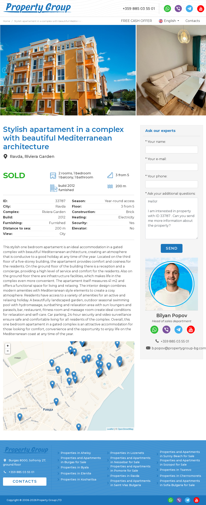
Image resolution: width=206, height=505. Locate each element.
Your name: (157, 142)
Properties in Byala (75, 467)
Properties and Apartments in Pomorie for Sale (130, 468)
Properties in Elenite (76, 473)
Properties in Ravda (124, 476)
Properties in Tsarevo (175, 470)
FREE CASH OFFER (136, 21)
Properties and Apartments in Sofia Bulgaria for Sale (180, 483)
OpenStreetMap (125, 429)
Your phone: (157, 176)
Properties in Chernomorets (180, 476)
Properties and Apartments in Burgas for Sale (81, 460)
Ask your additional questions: (171, 193)
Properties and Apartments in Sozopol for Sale (180, 462)
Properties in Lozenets (127, 453)
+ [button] (8, 346)
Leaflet (110, 429)
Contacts (193, 21)
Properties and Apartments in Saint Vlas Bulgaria (130, 483)
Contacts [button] (25, 481)
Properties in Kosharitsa (78, 479)
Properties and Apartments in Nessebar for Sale (130, 460)
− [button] (8, 351)
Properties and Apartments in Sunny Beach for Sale (180, 454)
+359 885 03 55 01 (139, 8)
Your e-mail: (157, 159)
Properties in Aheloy (76, 453)
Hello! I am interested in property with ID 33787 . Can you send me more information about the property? (171, 218)
